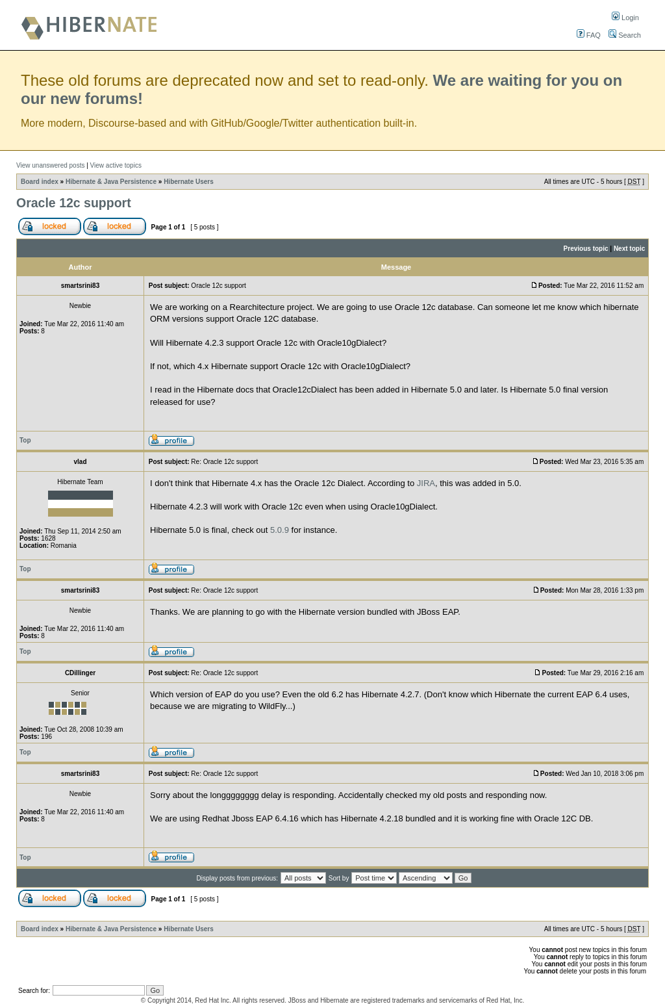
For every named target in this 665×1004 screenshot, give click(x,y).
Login (625, 17)
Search (625, 35)
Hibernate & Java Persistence (111, 181)
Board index (39, 181)
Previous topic (586, 248)
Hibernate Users (189, 181)
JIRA (426, 483)
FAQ (589, 35)
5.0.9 (279, 530)
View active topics (116, 165)
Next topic (629, 248)
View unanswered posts (50, 165)
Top (25, 440)
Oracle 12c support (73, 203)
